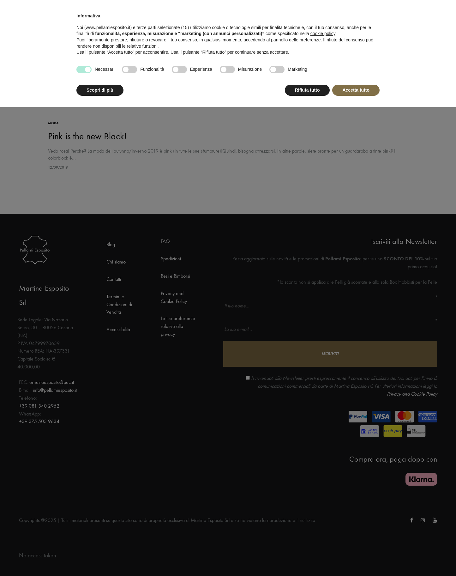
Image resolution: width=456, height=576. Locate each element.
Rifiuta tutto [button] (307, 90)
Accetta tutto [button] (355, 90)
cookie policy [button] (322, 33)
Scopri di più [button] (100, 90)
